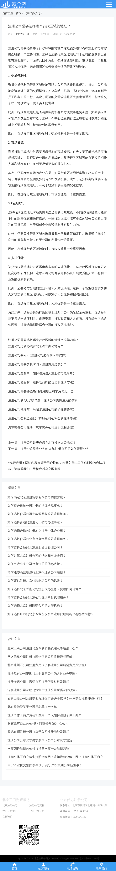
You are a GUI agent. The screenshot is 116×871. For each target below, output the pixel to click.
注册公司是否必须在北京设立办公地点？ (36, 346)
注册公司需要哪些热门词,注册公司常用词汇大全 (41, 391)
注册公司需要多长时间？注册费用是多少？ (37, 364)
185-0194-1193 (80, 820)
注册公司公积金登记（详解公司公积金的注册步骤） (43, 418)
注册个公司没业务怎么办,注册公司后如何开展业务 (54, 448)
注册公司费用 (9, 820)
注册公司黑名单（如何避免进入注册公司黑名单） (42, 373)
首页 (18, 13)
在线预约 (7, 825)
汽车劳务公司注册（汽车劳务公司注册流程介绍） (42, 427)
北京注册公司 (9, 814)
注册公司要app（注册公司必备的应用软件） (38, 355)
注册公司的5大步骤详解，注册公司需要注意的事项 (42, 400)
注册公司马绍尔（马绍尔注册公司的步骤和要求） (42, 409)
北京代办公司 (32, 13)
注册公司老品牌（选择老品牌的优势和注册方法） (42, 382)
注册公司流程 (36, 814)
